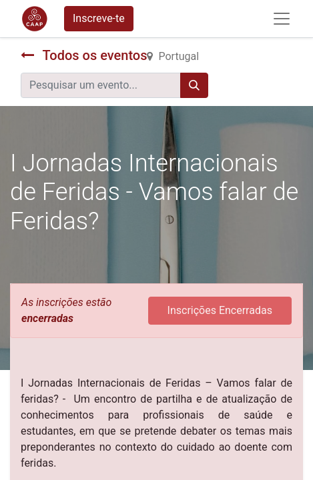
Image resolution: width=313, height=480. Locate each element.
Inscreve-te (99, 18)
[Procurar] (194, 85)
